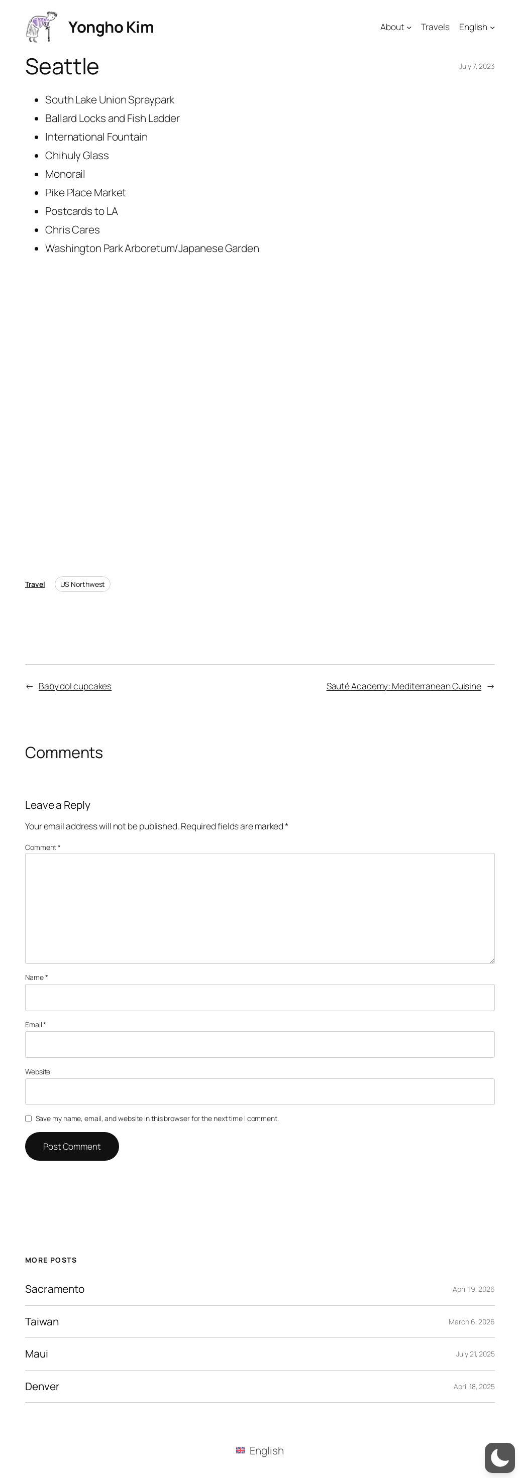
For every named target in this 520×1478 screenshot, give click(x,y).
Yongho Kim (111, 26)
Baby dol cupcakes (75, 686)
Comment (43, 847)
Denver (42, 1386)
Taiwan (41, 1321)
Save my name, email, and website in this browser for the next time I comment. (157, 1118)
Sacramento (54, 1289)
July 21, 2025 (475, 1354)
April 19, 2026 (474, 1289)
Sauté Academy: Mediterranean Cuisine (404, 686)
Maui (36, 1354)
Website (37, 1071)
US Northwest (83, 584)
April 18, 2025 (474, 1386)
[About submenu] (408, 26)
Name (36, 977)
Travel (35, 584)
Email (35, 1024)
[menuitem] (260, 1450)
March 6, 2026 (472, 1321)
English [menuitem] (267, 1450)
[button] (500, 1458)
